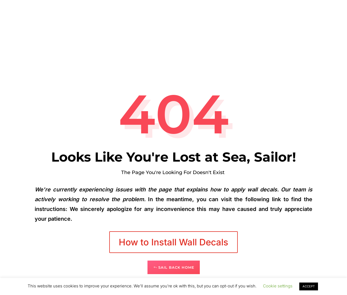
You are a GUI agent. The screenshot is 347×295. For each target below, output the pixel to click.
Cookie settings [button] (278, 285)
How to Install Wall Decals (173, 242)
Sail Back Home (176, 267)
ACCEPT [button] (309, 286)
